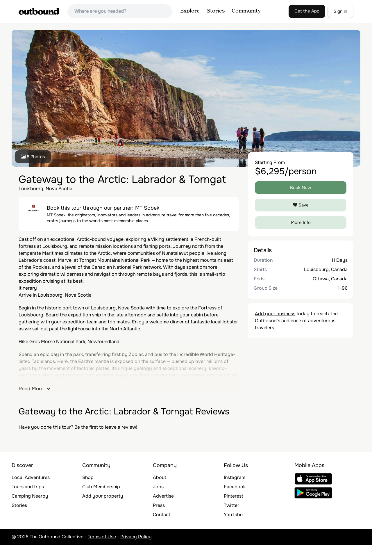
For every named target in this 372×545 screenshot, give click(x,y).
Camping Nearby (30, 496)
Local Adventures (31, 477)
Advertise (163, 496)
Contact (161, 515)
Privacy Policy (136, 537)
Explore (190, 11)
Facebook (235, 487)
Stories (216, 11)
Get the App (306, 11)
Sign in (340, 11)
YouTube (233, 515)
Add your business (275, 314)
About (159, 477)
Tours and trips (28, 487)
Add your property (102, 496)
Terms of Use (102, 537)
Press (159, 505)
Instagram (234, 477)
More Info (301, 222)
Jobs (158, 487)
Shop (88, 477)
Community (246, 11)
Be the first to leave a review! (105, 427)
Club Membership (101, 487)
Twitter (231, 505)
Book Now (300, 187)
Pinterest (233, 496)
